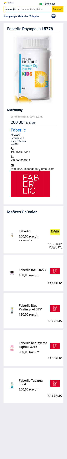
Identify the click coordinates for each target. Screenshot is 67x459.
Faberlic (18, 130)
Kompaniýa (10, 16)
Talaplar (34, 16)
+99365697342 (20, 150)
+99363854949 (20, 158)
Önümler (23, 16)
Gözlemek (58, 9)
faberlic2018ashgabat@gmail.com (32, 167)
